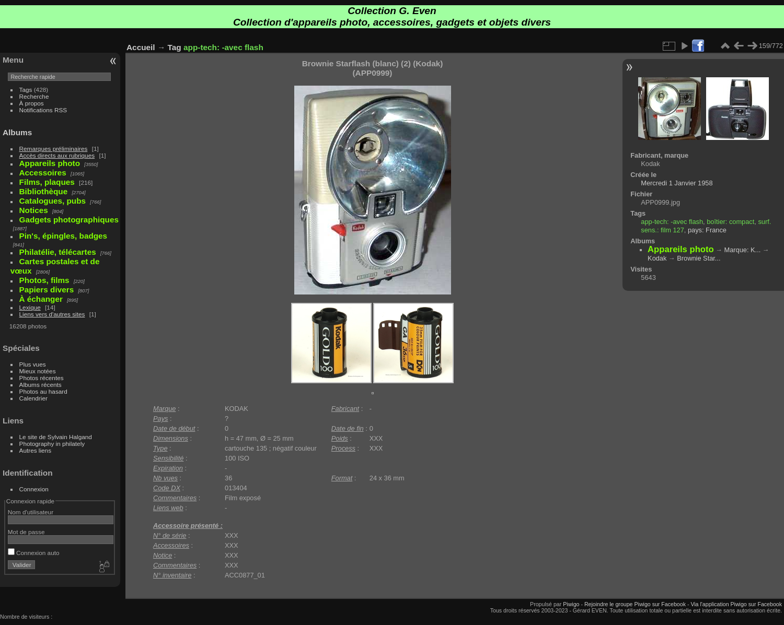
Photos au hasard (43, 391)
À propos (31, 103)
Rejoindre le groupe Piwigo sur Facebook (635, 604)
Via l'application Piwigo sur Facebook (736, 604)
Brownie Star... (698, 258)
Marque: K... (742, 250)
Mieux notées (37, 371)
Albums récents (40, 384)
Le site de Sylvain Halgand (55, 436)
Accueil (140, 47)
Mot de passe (26, 531)
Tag (174, 47)
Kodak (657, 258)
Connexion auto (34, 552)
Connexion (34, 489)
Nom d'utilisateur (30, 512)
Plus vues (32, 364)
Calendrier (33, 398)
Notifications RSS (43, 110)
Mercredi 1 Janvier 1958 (676, 183)
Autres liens (35, 450)
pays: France (707, 230)
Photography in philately (52, 443)
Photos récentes (41, 377)
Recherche (34, 96)
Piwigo (571, 604)
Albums (17, 132)
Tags (25, 89)
